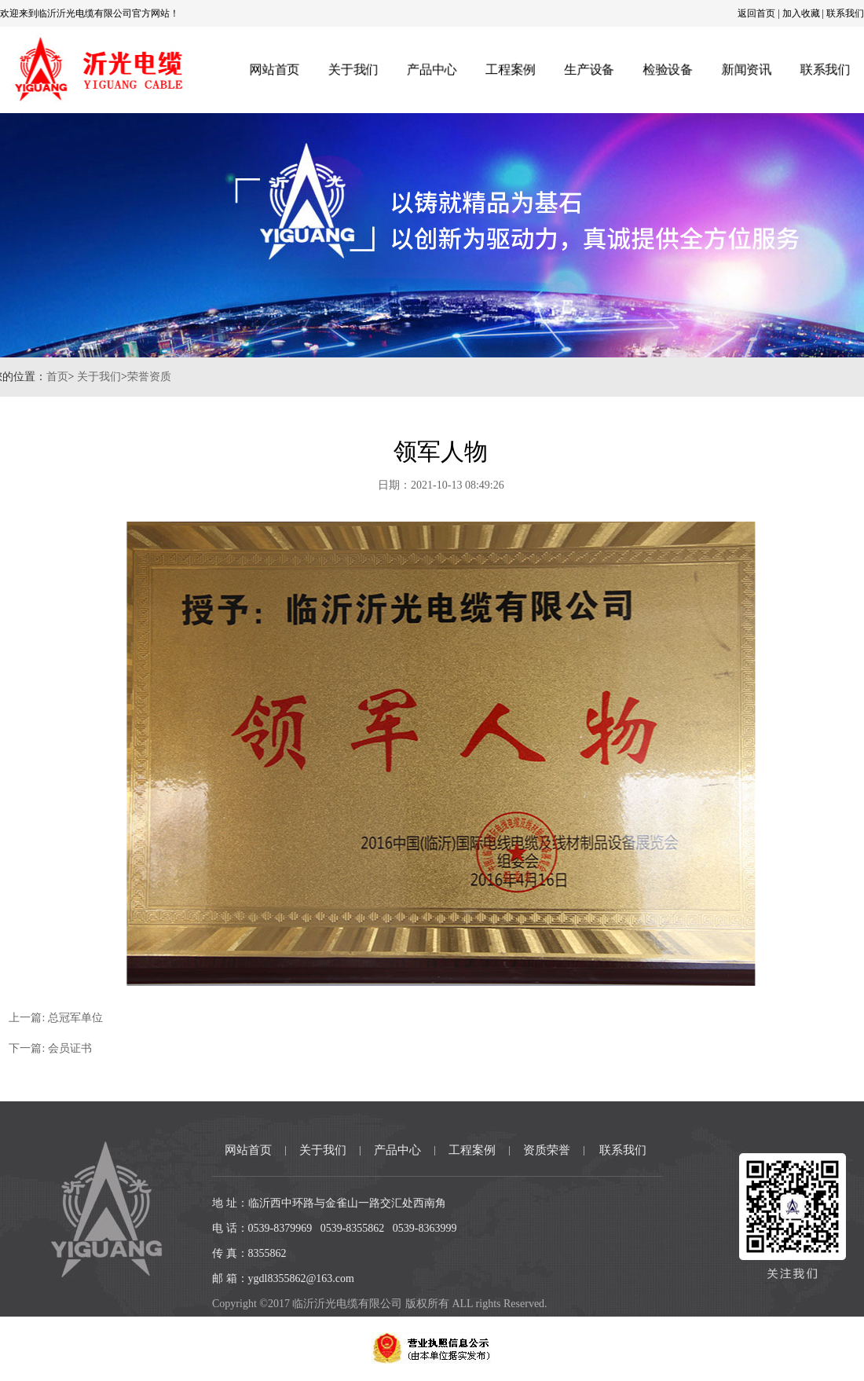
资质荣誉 (546, 1150)
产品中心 (431, 69)
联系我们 (845, 13)
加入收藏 (801, 13)
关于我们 (352, 69)
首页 (41, 377)
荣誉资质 (133, 377)
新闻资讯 (748, 69)
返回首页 (756, 13)
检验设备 (668, 69)
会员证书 (86, 1048)
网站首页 (272, 69)
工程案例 (510, 69)
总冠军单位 (91, 1018)
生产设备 (589, 69)
